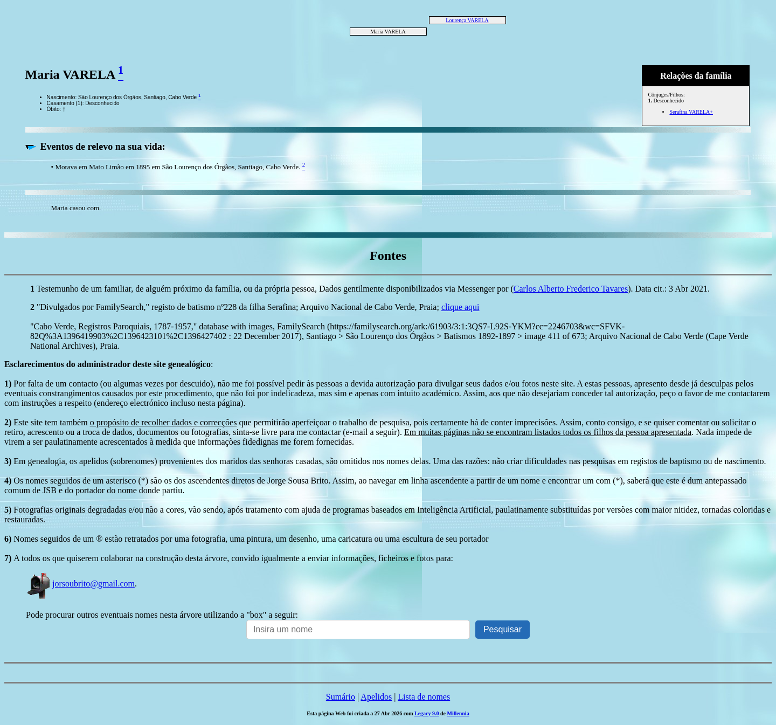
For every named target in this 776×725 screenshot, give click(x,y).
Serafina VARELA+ (691, 112)
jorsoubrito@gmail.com (80, 583)
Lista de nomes (424, 696)
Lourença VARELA (467, 20)
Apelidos (376, 696)
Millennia (458, 713)
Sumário (340, 696)
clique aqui (460, 307)
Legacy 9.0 (426, 713)
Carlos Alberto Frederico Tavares (571, 288)
